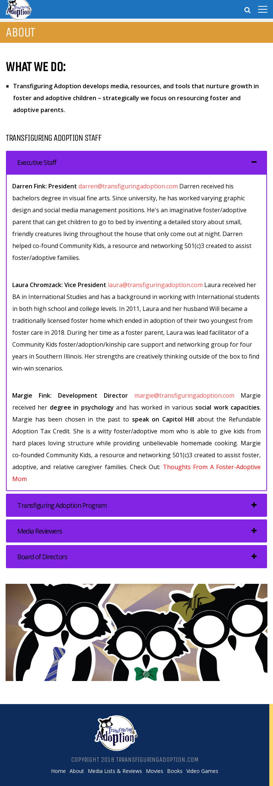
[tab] (136, 162)
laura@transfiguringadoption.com (155, 285)
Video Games (202, 771)
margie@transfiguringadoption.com (184, 395)
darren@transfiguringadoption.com (128, 186)
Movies (154, 771)
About (77, 771)
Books (175, 771)
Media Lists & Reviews (115, 771)
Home (58, 771)
